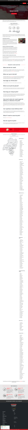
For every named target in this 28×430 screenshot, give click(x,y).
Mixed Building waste (5, 422)
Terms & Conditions (15, 429)
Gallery (3, 412)
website (4, 123)
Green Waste (15, 422)
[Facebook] (18, 0)
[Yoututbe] (19, 0)
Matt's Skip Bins (10, 429)
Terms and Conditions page (8, 117)
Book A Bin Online (14, 13)
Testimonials (4, 414)
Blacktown (4, 419)
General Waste (4, 421)
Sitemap (18, 429)
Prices (14, 414)
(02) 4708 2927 (15, 53)
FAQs (3, 413)
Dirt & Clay (15, 421)
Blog (14, 412)
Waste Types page (12, 76)
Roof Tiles (3, 423)
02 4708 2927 (16, 0)
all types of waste (9, 398)
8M (14, 425)
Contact (14, 413)
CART (21, 3)
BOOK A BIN (24, 3)
